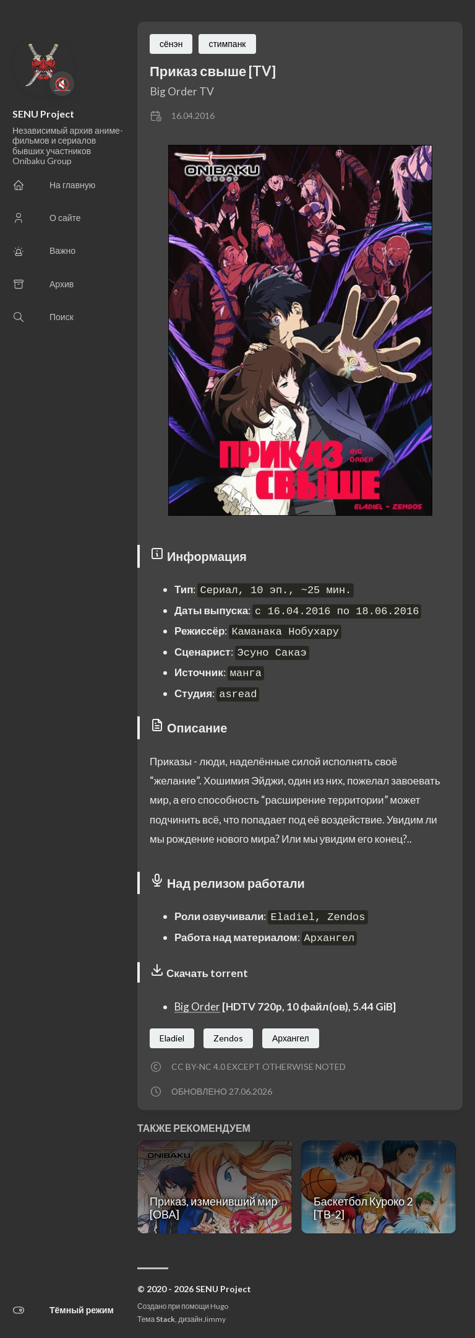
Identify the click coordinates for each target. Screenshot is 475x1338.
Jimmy (214, 1319)
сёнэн (171, 43)
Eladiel (172, 1038)
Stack (165, 1319)
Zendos (228, 1038)
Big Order (197, 1006)
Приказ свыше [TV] (213, 71)
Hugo (219, 1306)
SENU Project (43, 113)
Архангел (290, 1038)
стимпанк (227, 43)
